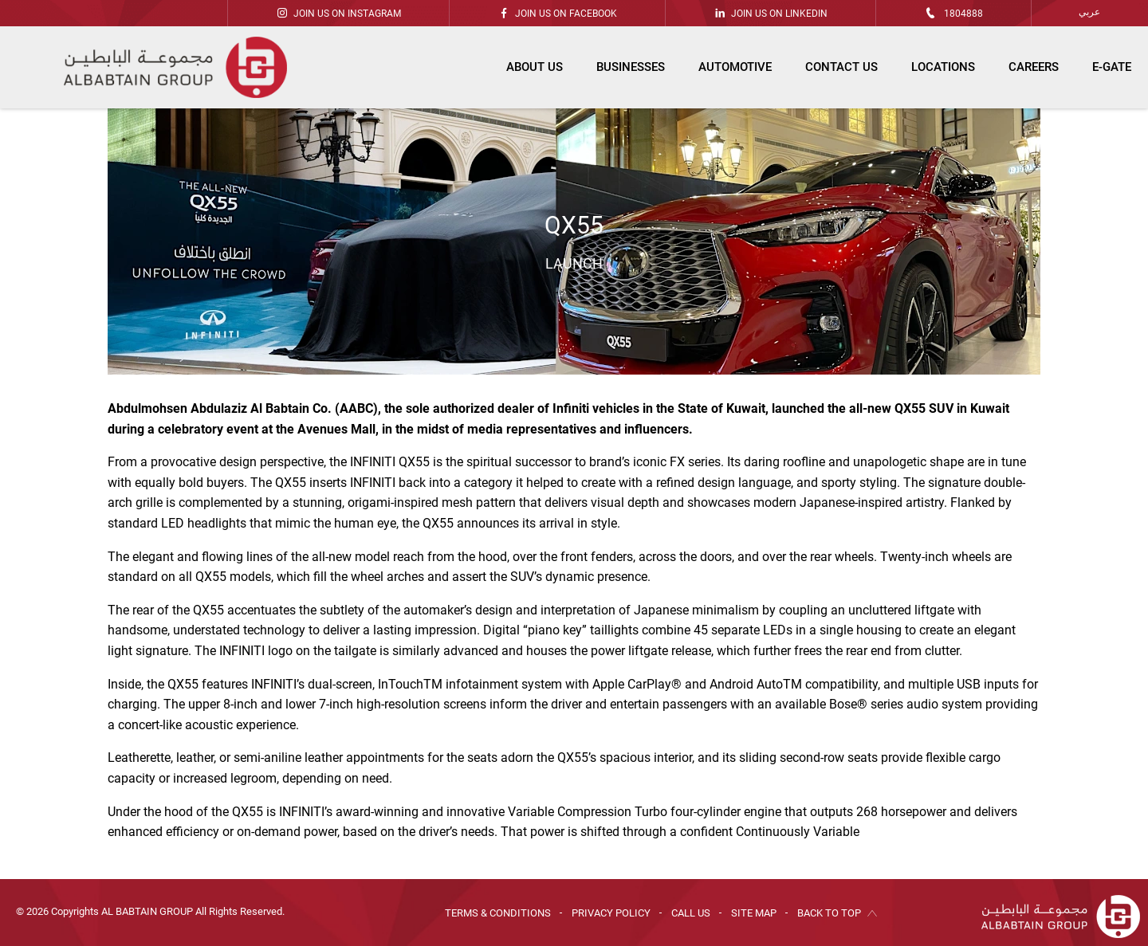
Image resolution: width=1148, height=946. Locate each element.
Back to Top (829, 913)
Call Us (690, 913)
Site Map (753, 913)
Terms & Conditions (498, 913)
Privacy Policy (611, 913)
